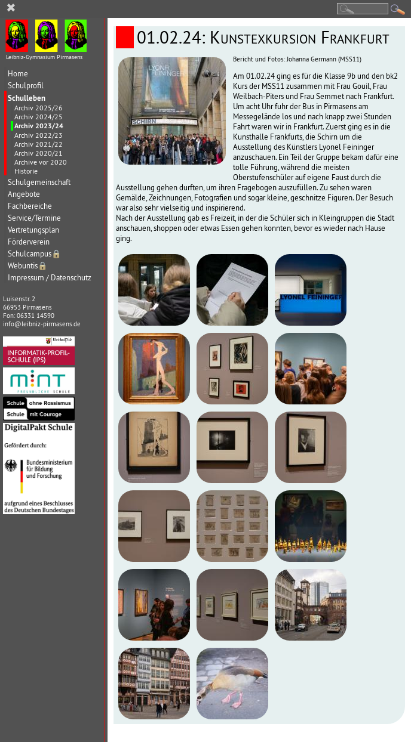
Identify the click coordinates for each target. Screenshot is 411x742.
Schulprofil (26, 86)
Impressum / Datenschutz (49, 278)
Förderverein (29, 242)
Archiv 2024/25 (38, 116)
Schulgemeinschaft (39, 182)
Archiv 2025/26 (38, 107)
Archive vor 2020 (40, 161)
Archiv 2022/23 (38, 135)
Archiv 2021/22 (38, 144)
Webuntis (28, 266)
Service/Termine (34, 218)
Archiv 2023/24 (38, 126)
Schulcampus (35, 254)
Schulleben (26, 97)
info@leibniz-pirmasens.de (42, 324)
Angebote (24, 194)
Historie (26, 170)
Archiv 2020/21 (38, 153)
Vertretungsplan (33, 230)
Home (18, 74)
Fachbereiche (30, 206)
